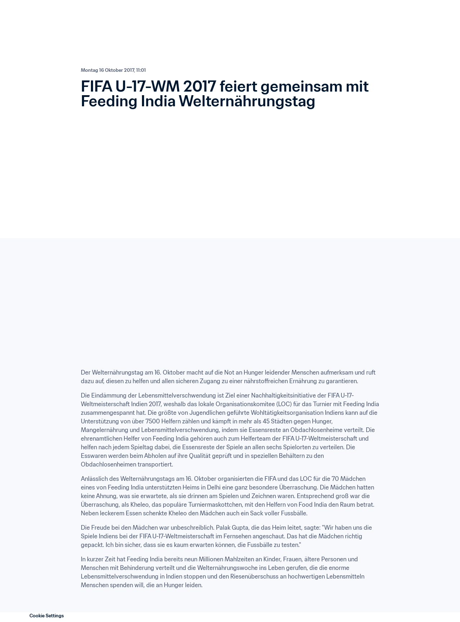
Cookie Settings (46, 616)
